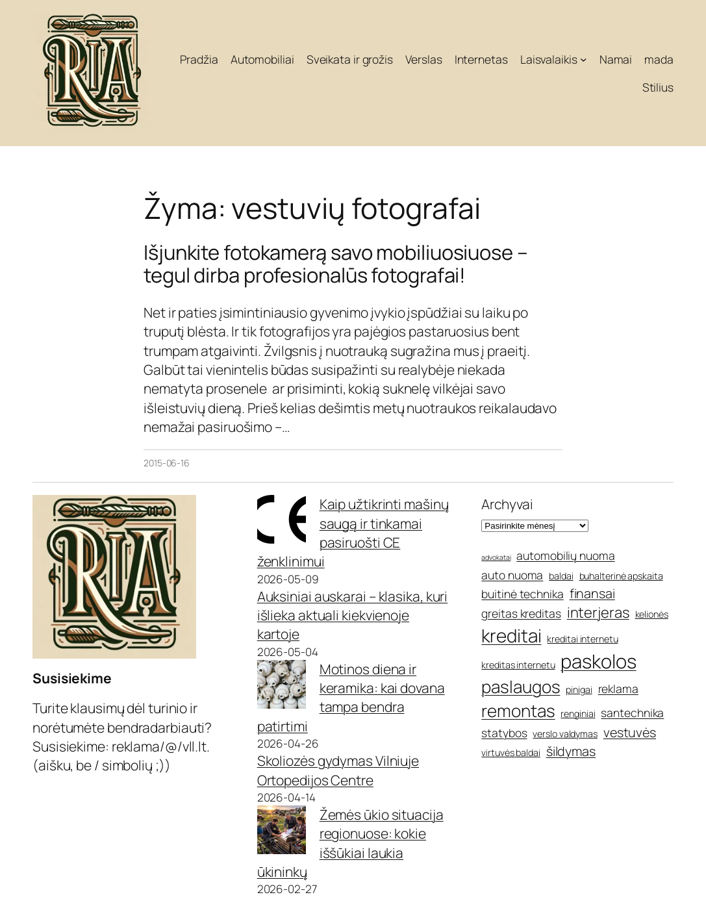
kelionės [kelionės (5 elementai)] (651, 614)
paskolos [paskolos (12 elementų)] (598, 661)
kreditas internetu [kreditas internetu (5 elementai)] (518, 665)
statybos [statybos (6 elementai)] (504, 732)
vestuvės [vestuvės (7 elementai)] (629, 732)
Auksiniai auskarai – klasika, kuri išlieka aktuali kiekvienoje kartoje (352, 615)
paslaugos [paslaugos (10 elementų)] (520, 686)
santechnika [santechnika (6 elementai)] (632, 712)
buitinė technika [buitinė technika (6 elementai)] (522, 593)
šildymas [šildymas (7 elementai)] (571, 751)
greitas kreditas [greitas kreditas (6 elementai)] (521, 613)
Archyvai (507, 504)
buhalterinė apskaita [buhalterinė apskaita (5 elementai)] (621, 576)
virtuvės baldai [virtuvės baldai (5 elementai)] (510, 752)
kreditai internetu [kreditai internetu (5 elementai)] (582, 639)
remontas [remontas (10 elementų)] (518, 710)
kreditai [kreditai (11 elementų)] (511, 635)
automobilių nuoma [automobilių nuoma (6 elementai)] (565, 555)
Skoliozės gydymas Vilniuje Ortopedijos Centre (338, 770)
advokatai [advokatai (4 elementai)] (496, 557)
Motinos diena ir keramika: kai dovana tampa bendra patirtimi (351, 697)
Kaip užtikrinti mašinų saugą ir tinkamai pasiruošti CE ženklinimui (353, 532)
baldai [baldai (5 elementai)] (561, 576)
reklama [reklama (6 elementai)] (618, 688)
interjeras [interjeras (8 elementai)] (598, 612)
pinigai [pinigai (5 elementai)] (579, 689)
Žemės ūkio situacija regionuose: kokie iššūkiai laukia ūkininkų (350, 843)
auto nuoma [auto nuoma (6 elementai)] (512, 575)
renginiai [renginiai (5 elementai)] (578, 713)
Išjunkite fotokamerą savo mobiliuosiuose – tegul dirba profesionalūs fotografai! (336, 263)
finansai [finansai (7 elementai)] (592, 593)
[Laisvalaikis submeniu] (583, 59)
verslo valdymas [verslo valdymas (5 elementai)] (565, 733)
